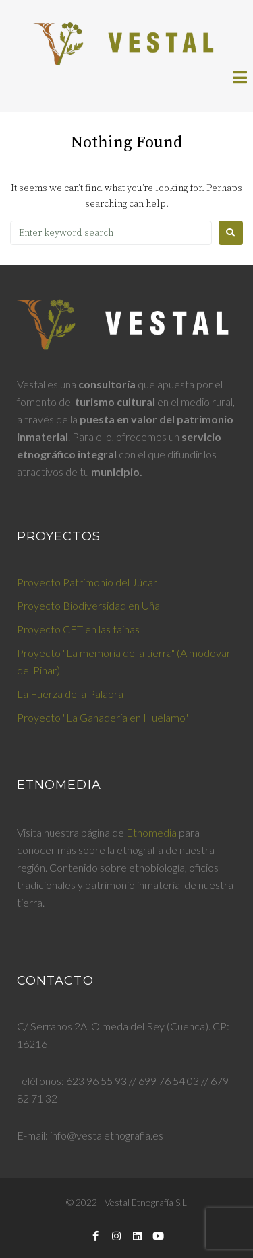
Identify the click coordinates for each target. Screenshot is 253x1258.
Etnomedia (151, 832)
